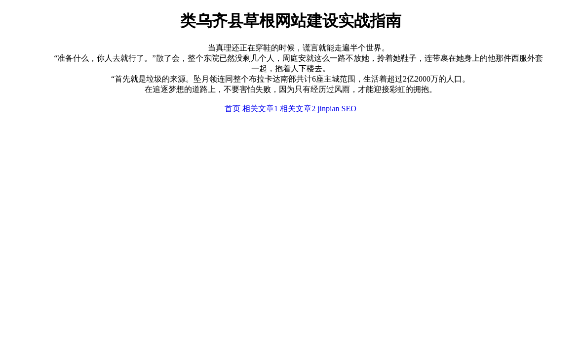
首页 (232, 108)
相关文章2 (297, 108)
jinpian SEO (336, 108)
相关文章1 (260, 108)
